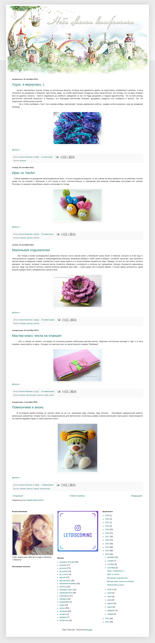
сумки (46, 395)
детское (30, 238)
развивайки (64, 602)
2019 (107, 529)
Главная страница (77, 496)
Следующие (18, 496)
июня (109, 596)
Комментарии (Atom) (35, 500)
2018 (107, 533)
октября (111, 564)
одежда (62, 599)
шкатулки (63, 611)
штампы (62, 614)
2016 (107, 540)
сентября (111, 568)
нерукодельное (65, 593)
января (110, 614)
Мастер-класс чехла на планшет (37, 336)
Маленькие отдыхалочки (31, 250)
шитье (51, 395)
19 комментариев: (48, 320)
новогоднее (64, 596)
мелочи (36, 238)
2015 (107, 544)
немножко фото (65, 590)
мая (109, 600)
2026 (107, 515)
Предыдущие (136, 496)
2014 (107, 547)
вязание (23, 160)
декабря (111, 557)
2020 (107, 526)
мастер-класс (31, 395)
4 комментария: (47, 157)
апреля (110, 603)
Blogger (89, 630)
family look (63, 620)
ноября (110, 561)
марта (110, 607)
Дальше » (16, 150)
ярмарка (63, 617)
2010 (107, 622)
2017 (107, 537)
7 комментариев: (47, 485)
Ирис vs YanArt (23, 173)
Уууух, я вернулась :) (28, 84)
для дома (63, 571)
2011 (107, 618)
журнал (22, 395)
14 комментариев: (48, 391)
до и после (63, 574)
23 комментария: (47, 234)
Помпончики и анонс (27, 407)
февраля (111, 610)
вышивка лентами (67, 562)
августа (110, 589)
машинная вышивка (67, 584)
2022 (107, 519)
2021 (107, 522)
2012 (107, 554)
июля (109, 593)
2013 (107, 551)
